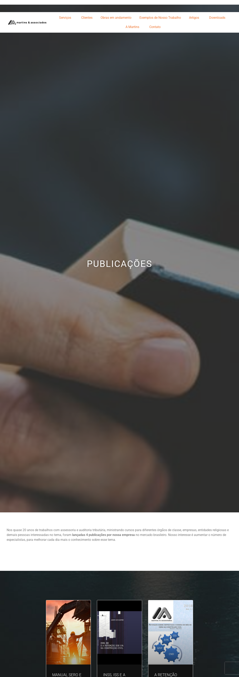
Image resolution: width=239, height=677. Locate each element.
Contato (155, 27)
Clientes (86, 18)
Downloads (218, 18)
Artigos (195, 18)
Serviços (66, 18)
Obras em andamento (116, 18)
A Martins (133, 27)
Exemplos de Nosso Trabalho (160, 18)
